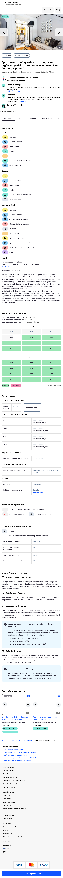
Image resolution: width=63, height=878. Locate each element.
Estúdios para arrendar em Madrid (17, 755)
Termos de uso (7, 833)
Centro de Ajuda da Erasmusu (12, 827)
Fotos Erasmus (7, 819)
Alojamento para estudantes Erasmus (14, 809)
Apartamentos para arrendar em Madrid (20, 752)
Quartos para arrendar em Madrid (17, 761)
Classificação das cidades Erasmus (14, 780)
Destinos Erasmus (8, 770)
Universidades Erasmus (10, 777)
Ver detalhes (22, 101)
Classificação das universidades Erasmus (16, 784)
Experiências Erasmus (9, 802)
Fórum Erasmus (8, 795)
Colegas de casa (8, 815)
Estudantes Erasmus (9, 787)
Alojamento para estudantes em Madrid (20, 758)
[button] (15, 112)
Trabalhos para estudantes (11, 812)
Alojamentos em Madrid (13, 750)
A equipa (6, 830)
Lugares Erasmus (8, 805)
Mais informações (13, 91)
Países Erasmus (8, 774)
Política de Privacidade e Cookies (13, 837)
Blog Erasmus (7, 799)
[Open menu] (3, 3)
